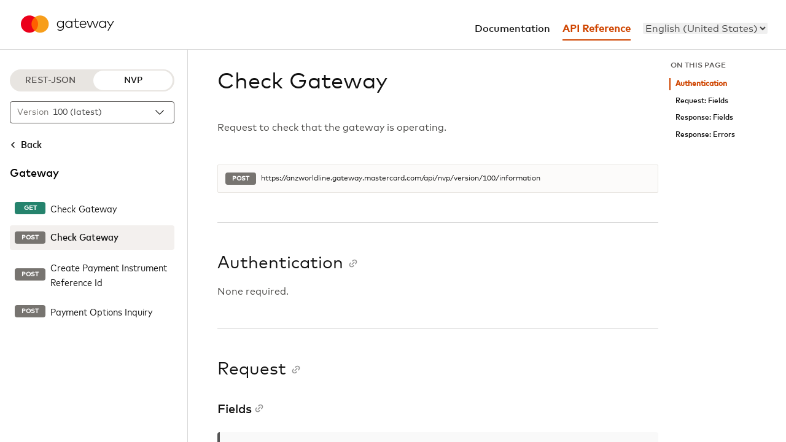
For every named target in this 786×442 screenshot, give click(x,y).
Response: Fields (704, 118)
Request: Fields (701, 101)
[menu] (705, 28)
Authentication (701, 84)
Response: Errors (705, 135)
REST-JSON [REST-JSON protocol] (50, 80)
